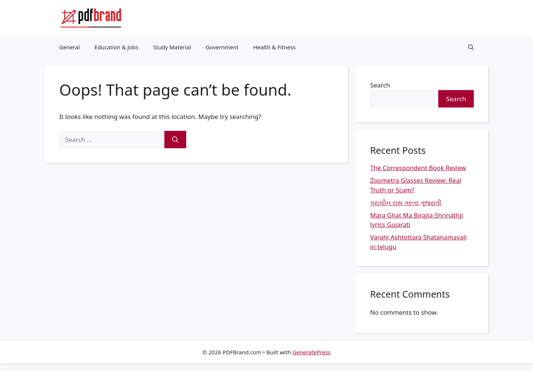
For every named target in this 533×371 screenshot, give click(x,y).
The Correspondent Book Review (418, 167)
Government (222, 47)
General (69, 47)
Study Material (172, 47)
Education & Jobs (116, 47)
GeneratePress (311, 352)
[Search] (175, 140)
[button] (471, 47)
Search (380, 85)
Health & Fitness (274, 47)
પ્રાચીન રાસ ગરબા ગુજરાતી (405, 202)
